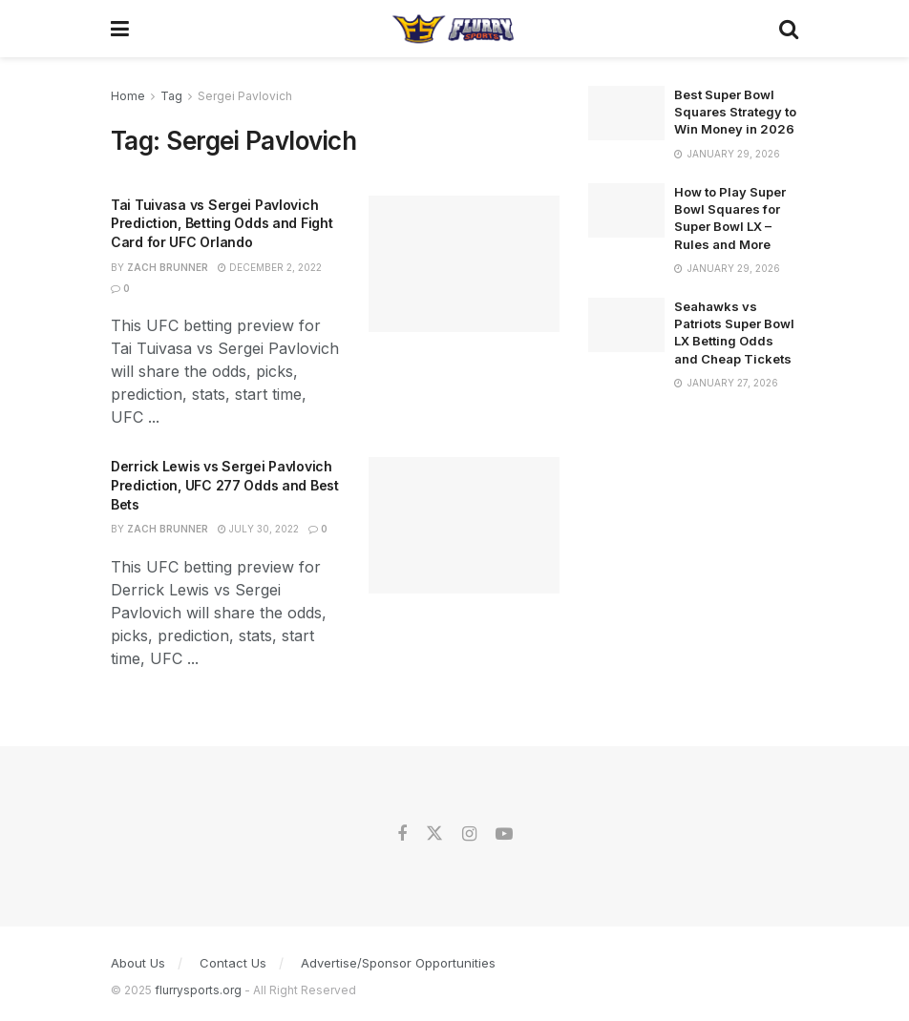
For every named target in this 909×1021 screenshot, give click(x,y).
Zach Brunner (167, 267)
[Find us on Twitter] (434, 834)
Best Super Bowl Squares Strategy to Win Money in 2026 (735, 111)
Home (128, 96)
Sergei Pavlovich (245, 96)
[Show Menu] (120, 28)
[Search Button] (788, 28)
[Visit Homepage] (454, 29)
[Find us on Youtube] (504, 834)
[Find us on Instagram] (469, 834)
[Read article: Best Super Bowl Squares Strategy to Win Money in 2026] (626, 113)
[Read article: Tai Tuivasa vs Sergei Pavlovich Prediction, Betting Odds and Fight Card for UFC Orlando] (464, 264)
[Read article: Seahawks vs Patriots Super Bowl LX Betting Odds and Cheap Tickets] (626, 325)
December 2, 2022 (270, 267)
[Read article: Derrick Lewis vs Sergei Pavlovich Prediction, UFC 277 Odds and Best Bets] (464, 525)
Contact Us (233, 962)
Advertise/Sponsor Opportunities (398, 962)
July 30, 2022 (258, 528)
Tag (171, 96)
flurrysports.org (198, 990)
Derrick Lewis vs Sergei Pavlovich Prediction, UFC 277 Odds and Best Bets (225, 484)
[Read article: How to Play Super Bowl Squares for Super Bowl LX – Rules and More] (626, 210)
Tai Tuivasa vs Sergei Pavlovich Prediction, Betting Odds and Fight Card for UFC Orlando (221, 223)
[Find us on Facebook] (402, 834)
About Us (138, 962)
